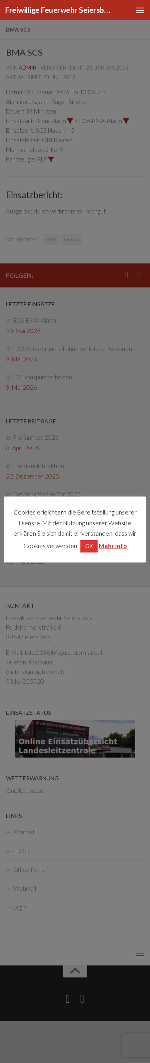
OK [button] (89, 546)
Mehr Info (113, 545)
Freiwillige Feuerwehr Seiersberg (59, 9)
